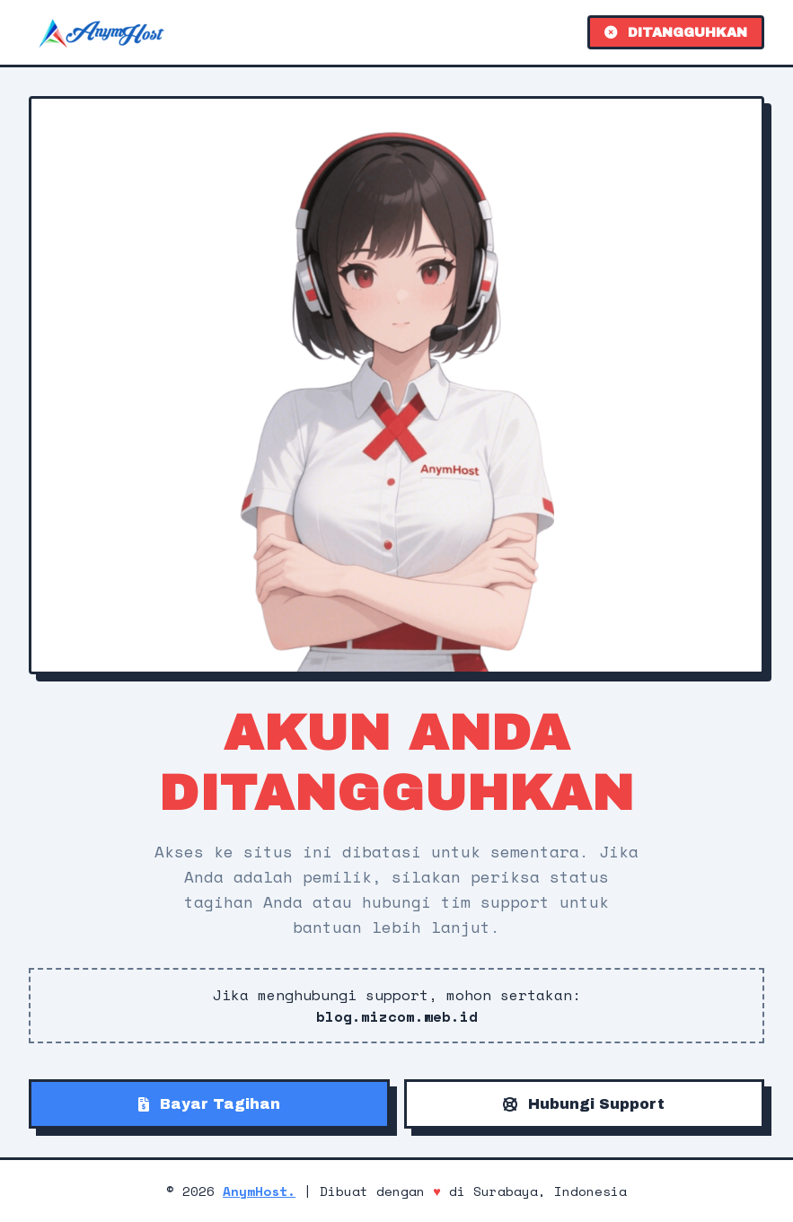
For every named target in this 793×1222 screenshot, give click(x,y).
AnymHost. (259, 1191)
